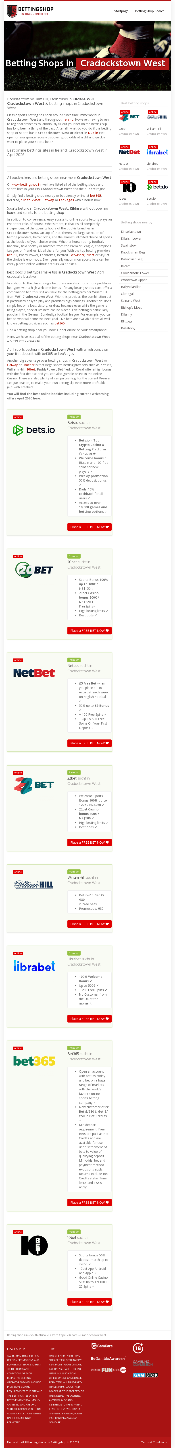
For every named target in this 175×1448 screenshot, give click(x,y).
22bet (36, 200)
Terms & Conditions (154, 1442)
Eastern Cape (57, 1335)
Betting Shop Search (150, 11)
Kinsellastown (131, 231)
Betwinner (77, 255)
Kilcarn (126, 266)
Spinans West (130, 300)
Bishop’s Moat (131, 307)
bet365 (95, 195)
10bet (25, 200)
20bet (90, 255)
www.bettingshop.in (26, 184)
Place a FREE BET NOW (89, 527)
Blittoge (126, 321)
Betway (48, 200)
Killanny (126, 314)
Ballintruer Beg (131, 259)
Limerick (29, 365)
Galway (12, 365)
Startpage (121, 11)
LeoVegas (66, 200)
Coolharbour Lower (135, 273)
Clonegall (127, 294)
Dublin (93, 133)
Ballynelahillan (131, 287)
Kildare (73, 1335)
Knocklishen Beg (133, 252)
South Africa (38, 1335)
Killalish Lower (131, 238)
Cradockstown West (83, 428)
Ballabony (128, 328)
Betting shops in (17, 1335)
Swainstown (129, 245)
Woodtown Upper (134, 280)
